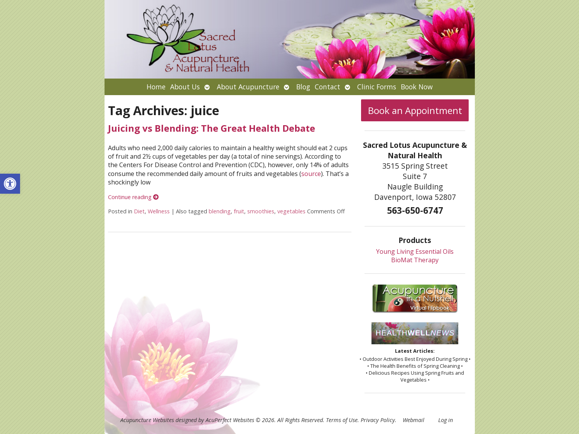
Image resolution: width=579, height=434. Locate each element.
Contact (327, 86)
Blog (303, 86)
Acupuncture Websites (147, 420)
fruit (239, 211)
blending (220, 211)
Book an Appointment (415, 110)
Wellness (159, 211)
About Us (185, 86)
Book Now (417, 86)
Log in (445, 420)
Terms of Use (342, 420)
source (311, 173)
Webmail (413, 420)
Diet (139, 211)
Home (156, 86)
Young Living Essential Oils (415, 251)
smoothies (260, 211)
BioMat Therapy (415, 260)
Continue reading (133, 197)
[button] (10, 184)
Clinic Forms (376, 86)
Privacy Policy (378, 420)
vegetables (291, 211)
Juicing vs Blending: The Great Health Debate (211, 128)
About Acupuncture (248, 86)
